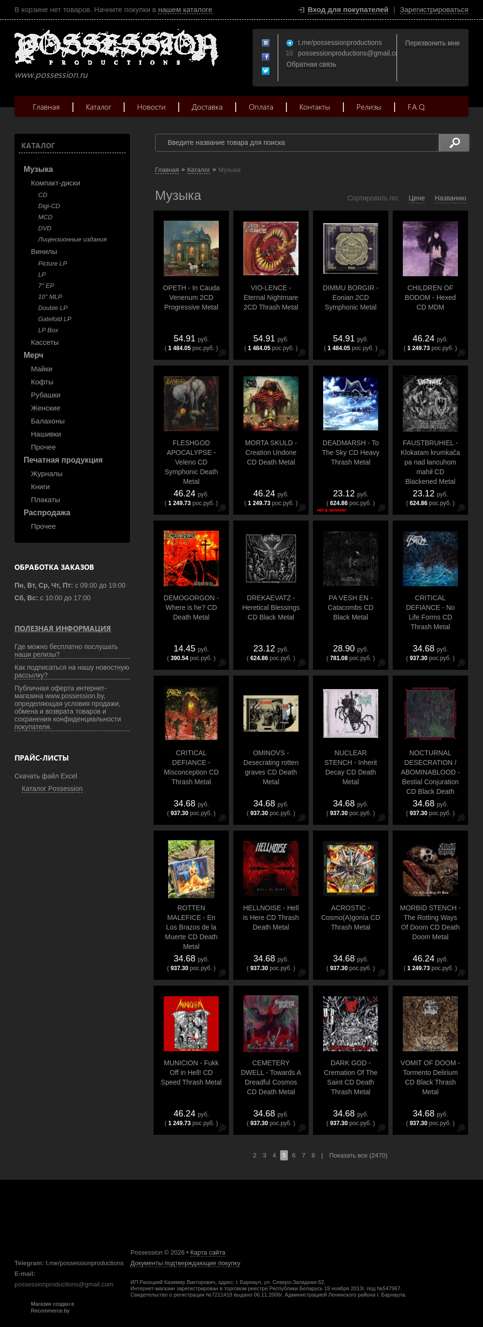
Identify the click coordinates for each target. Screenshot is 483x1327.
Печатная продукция (63, 460)
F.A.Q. (417, 106)
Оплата (261, 106)
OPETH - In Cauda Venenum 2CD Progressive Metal (191, 297)
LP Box (48, 330)
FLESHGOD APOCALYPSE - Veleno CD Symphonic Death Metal (191, 462)
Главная (46, 106)
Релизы (369, 106)
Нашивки (46, 434)
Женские (45, 408)
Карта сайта (207, 1252)
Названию (450, 198)
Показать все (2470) (358, 1155)
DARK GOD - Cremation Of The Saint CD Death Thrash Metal (350, 1077)
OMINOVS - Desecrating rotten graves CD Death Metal (270, 767)
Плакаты (45, 499)
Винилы (44, 251)
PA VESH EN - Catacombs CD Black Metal (351, 607)
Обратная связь (311, 64)
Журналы (47, 473)
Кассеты (45, 342)
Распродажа (47, 512)
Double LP (53, 307)
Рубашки (45, 395)
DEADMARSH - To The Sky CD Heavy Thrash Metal (350, 452)
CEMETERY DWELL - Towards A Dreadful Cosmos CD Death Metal (271, 1077)
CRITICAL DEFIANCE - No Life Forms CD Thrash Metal (430, 612)
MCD (45, 217)
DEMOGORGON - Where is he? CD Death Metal (191, 607)
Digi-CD (49, 206)
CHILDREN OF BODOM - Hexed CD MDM (430, 297)
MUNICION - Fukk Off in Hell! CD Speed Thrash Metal (191, 1072)
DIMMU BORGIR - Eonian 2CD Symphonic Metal (350, 297)
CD (42, 194)
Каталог (98, 106)
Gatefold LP (54, 319)
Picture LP (52, 263)
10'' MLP (50, 296)
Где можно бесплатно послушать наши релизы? (66, 650)
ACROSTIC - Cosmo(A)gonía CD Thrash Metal (350, 917)
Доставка (207, 106)
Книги (40, 486)
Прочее (43, 447)
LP (42, 274)
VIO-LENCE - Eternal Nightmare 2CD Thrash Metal (270, 297)
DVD (44, 228)
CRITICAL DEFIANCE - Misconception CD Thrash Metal (191, 767)
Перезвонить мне (432, 43)
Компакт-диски (55, 183)
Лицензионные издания (72, 239)
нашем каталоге (185, 9)
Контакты (314, 106)
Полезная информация (62, 628)
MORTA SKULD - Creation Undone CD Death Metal (271, 452)
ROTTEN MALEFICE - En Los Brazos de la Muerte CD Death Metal (191, 927)
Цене (417, 198)
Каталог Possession (52, 788)
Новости (151, 106)
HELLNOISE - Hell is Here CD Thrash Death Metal (271, 917)
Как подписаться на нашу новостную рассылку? (71, 671)
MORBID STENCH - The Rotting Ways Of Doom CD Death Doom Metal (430, 922)
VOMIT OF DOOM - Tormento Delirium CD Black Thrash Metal (430, 1077)
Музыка (38, 169)
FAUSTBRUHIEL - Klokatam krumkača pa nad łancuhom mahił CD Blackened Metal (430, 462)
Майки (41, 369)
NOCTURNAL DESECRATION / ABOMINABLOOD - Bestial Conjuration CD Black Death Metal (430, 777)
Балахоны (48, 421)
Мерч (33, 355)
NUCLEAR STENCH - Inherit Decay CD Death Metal (351, 767)
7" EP (46, 285)
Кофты (42, 382)
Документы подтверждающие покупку (185, 1263)
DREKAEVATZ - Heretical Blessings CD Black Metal (270, 607)
